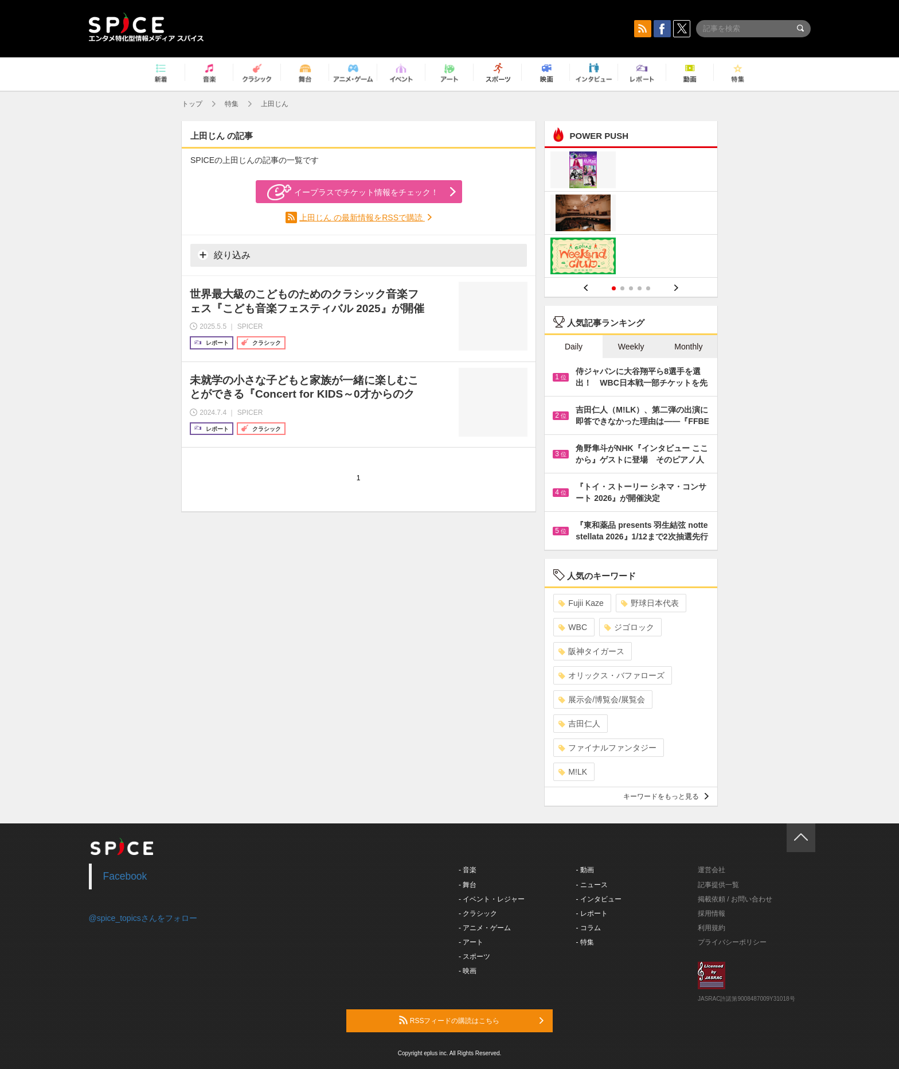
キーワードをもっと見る (666, 796)
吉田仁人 (579, 723)
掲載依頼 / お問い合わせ (735, 899)
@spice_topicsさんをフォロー (143, 918)
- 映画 (467, 971)
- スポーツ (474, 957)
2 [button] (622, 288)
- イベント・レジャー (492, 899)
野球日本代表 (650, 603)
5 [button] (648, 288)
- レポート (592, 913)
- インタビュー (599, 899)
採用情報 (711, 913)
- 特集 (585, 942)
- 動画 (585, 870)
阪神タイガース (591, 651)
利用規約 (711, 928)
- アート (471, 942)
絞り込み (224, 255)
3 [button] (631, 288)
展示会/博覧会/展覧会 (601, 699)
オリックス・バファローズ (611, 675)
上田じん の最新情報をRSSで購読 (362, 217)
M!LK (572, 771)
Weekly (631, 346)
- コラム (588, 928)
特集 (232, 104)
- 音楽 (467, 870)
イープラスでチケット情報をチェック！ (353, 192)
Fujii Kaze (580, 603)
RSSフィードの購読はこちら (471, 1020)
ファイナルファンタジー (607, 747)
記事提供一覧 (718, 885)
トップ (192, 104)
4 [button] (640, 288)
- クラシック (478, 913)
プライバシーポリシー (732, 942)
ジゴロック (629, 627)
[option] (631, 214)
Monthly (688, 346)
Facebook (125, 876)
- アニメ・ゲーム (485, 928)
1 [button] (614, 288)
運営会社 (711, 870)
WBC (572, 627)
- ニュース (592, 885)
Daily (574, 346)
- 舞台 (467, 885)
